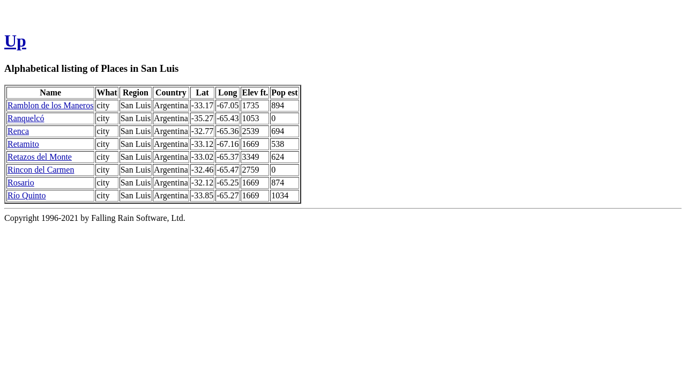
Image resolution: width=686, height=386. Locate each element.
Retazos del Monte (40, 156)
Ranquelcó (26, 118)
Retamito (23, 144)
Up (15, 40)
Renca (18, 131)
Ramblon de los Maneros (50, 105)
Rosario (21, 182)
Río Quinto (27, 195)
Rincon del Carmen (41, 169)
